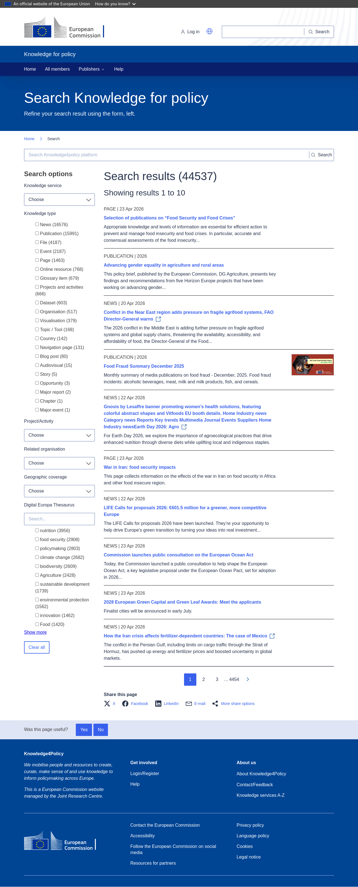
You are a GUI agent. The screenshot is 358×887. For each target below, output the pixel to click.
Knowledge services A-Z (261, 795)
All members (57, 69)
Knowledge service (43, 185)
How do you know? (115, 3)
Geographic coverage (45, 477)
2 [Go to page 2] (203, 679)
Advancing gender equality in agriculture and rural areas (164, 265)
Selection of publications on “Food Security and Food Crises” (169, 218)
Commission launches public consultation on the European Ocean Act (178, 555)
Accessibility (142, 835)
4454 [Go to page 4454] (234, 679)
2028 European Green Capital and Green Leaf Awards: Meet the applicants (182, 602)
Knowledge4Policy (43, 753)
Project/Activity (38, 421)
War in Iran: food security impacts (140, 467)
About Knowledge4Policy (261, 773)
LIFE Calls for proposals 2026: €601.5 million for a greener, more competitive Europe (185, 511)
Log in (190, 31)
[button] (209, 31)
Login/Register (144, 773)
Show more (35, 632)
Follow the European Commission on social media (173, 849)
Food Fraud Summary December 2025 (144, 366)
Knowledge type (40, 213)
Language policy (253, 835)
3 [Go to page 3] (217, 679)
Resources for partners (153, 863)
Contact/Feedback (255, 784)
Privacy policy (250, 825)
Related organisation (44, 449)
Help (118, 69)
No (100, 729)
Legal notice (249, 857)
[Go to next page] (247, 679)
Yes (84, 729)
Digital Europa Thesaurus (49, 505)
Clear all (37, 647)
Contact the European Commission (165, 825)
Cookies (245, 846)
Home (30, 69)
